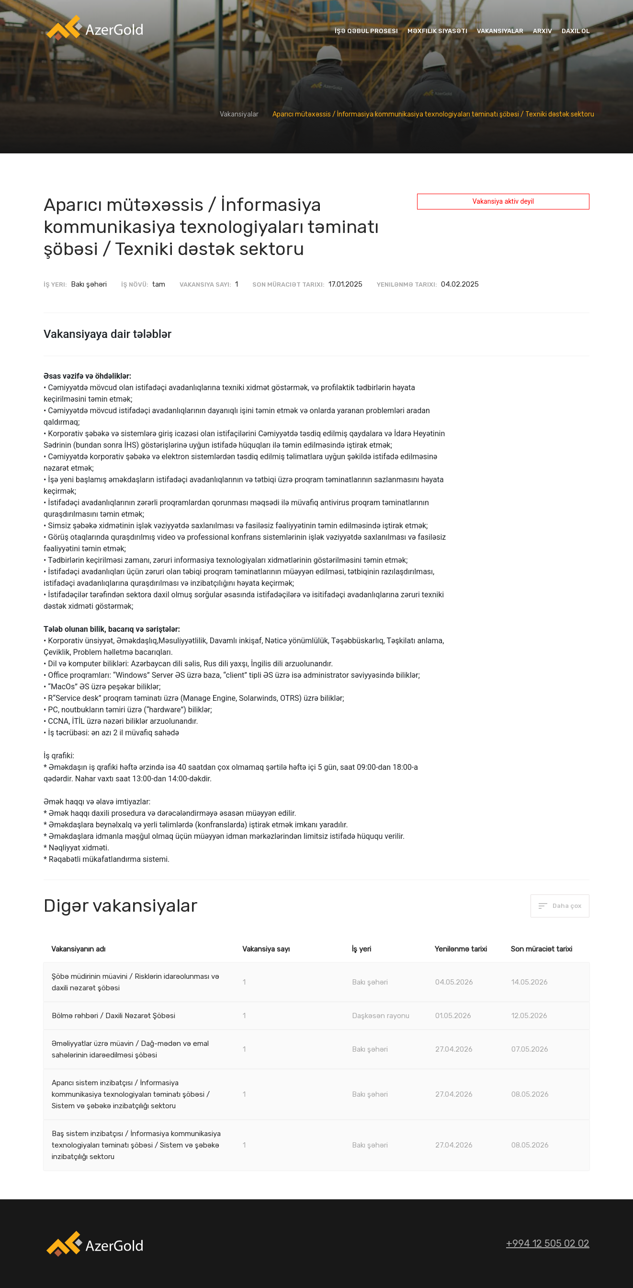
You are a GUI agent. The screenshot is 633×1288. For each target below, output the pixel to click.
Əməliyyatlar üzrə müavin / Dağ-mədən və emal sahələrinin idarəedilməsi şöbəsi (130, 1049)
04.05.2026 (454, 982)
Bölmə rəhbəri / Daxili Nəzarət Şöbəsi (113, 1015)
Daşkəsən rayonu (380, 1015)
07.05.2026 (529, 1049)
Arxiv (542, 31)
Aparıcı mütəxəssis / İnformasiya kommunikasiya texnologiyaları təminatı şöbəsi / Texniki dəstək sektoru (433, 114)
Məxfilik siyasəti (437, 31)
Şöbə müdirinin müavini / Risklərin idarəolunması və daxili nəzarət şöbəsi (135, 982)
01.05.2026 (453, 1015)
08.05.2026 (530, 1094)
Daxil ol (575, 31)
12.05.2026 (529, 1015)
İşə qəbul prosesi (366, 31)
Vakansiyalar (500, 31)
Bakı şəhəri (370, 982)
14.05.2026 (529, 982)
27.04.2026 (454, 1049)
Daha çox (560, 905)
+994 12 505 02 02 (547, 1243)
